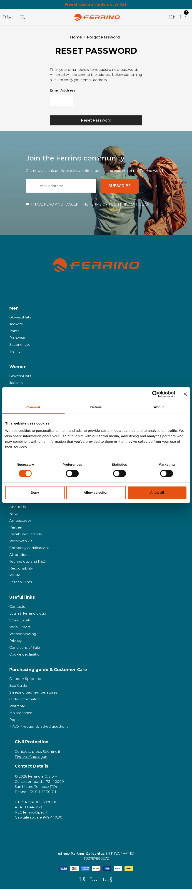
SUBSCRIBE (121, 187)
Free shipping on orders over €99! (96, 5)
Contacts (17, 607)
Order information (24, 700)
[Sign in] (171, 17)
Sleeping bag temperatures (33, 693)
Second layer (20, 345)
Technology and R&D (27, 562)
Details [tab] (96, 407)
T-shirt (14, 352)
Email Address (62, 90)
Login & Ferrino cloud (27, 614)
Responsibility (21, 569)
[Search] (22, 17)
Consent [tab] (33, 407)
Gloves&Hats (20, 318)
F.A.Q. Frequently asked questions (38, 727)
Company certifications (29, 549)
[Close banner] (185, 394)
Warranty (17, 707)
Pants (14, 332)
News (14, 514)
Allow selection (96, 492)
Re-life (14, 576)
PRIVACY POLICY (134, 205)
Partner (15, 528)
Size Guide (18, 686)
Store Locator (21, 621)
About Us (17, 508)
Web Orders (19, 628)
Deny (35, 492)
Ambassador (20, 521)
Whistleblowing (22, 635)
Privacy (15, 641)
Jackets (15, 325)
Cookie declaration (25, 655)
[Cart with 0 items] (183, 17)
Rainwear (17, 338)
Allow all (157, 492)
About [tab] (159, 407)
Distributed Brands (25, 535)
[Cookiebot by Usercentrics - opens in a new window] (155, 394)
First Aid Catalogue (31, 757)
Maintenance (20, 714)
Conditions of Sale (24, 648)
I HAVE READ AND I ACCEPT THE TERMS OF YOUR (90, 205)
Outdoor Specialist (25, 679)
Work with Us (20, 542)
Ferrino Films (20, 583)
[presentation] (107, 104)
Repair (15, 720)
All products (19, 555)
